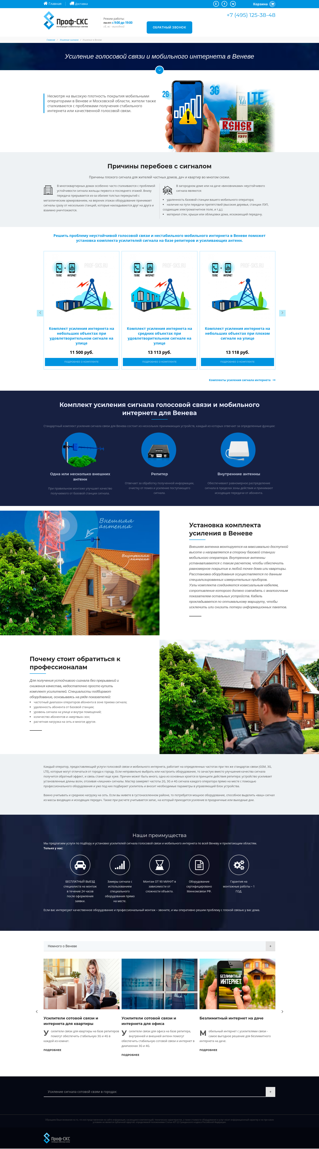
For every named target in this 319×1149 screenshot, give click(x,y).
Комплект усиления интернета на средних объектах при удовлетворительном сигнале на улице (159, 336)
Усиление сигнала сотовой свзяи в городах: (82, 1092)
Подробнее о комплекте (81, 362)
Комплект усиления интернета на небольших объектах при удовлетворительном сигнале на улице (81, 336)
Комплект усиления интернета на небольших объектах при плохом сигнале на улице (237, 333)
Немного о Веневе (62, 946)
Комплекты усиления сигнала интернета (240, 380)
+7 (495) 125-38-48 (251, 15)
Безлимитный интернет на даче (232, 1018)
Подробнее (52, 1050)
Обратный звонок (169, 27)
